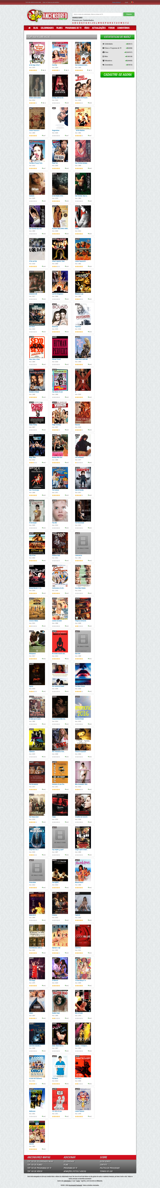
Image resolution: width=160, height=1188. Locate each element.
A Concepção (33, 523)
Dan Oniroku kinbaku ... (82, 163)
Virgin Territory (56, 425)
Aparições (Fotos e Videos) (75, 1171)
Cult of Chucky (79, 490)
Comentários (123, 28)
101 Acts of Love (57, 1111)
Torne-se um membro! (53, 2)
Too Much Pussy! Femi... (36, 163)
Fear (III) (54, 523)
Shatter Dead (56, 1013)
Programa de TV (70, 1168)
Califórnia (32, 751)
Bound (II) (55, 326)
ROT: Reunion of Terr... (58, 751)
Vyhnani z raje (56, 948)
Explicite (77, 915)
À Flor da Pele (33, 261)
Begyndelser (55, 130)
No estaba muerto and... (59, 653)
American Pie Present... (81, 98)
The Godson (55, 490)
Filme (66, 1165)
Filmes (59, 28)
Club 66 (31, 1144)
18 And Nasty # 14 (80, 980)
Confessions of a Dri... (58, 588)
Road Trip (55, 163)
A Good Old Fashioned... (36, 1078)
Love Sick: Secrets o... (35, 1046)
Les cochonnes (79, 457)
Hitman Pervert (56, 359)
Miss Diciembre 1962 (81, 784)
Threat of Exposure (80, 751)
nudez (78, 1181)
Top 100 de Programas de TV (39, 1168)
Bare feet (77, 653)
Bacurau (77, 425)
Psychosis (78, 326)
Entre (44, 2)
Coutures (31, 196)
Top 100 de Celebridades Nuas (40, 1161)
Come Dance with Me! (81, 359)
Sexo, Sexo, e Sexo (34, 359)
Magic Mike (32, 457)
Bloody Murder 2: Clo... (35, 588)
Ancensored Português (75, 1185)
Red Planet (78, 1078)
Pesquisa (129, 14)
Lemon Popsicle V (34, 130)
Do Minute (55, 980)
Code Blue (78, 948)
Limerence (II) (33, 294)
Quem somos (105, 1161)
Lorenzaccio (78, 555)
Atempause (32, 653)
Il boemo (54, 915)
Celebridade (69, 1161)
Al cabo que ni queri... (35, 719)
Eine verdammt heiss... (81, 65)
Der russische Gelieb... (58, 686)
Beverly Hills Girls (57, 457)
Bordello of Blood (34, 392)
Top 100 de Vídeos (34, 1171)
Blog (35, 28)
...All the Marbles (80, 130)
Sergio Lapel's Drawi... (81, 849)
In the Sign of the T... (35, 65)
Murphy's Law (79, 294)
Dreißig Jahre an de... (58, 98)
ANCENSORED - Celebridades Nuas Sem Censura (47, 16)
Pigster (31, 686)
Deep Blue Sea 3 (34, 849)
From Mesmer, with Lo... (36, 948)
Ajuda (126, 2)
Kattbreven (32, 1111)
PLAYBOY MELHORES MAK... (60, 228)
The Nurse (55, 1078)
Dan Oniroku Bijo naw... (36, 228)
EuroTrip (54, 65)
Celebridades (47, 28)
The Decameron (33, 784)
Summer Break (79, 719)
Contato (103, 1165)
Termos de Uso (106, 1171)
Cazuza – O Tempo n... (81, 1046)
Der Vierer (32, 326)
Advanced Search (77, 17)
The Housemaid (79, 523)
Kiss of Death (79, 1013)
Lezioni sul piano (57, 621)
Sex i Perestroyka (34, 490)
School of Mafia (33, 621)
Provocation (32, 882)
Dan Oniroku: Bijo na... (81, 196)
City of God (32, 555)
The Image (32, 980)
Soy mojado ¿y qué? (58, 849)
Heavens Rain (56, 555)
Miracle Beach (79, 882)
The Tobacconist (33, 817)
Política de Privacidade (110, 1168)
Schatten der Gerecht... (81, 817)
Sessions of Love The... (58, 784)
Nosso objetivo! (116, 2)
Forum (111, 28)
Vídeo (86, 28)
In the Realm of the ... (58, 196)
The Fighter (55, 882)
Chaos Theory (33, 425)
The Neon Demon (80, 686)
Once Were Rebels (80, 588)
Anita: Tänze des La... (58, 1046)
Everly (77, 228)
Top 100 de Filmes (34, 1165)
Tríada (54, 817)
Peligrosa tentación (80, 621)
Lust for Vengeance (57, 294)
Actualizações (99, 28)
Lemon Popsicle (79, 1111)
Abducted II (32, 915)
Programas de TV (73, 28)
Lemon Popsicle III (80, 261)
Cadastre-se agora (117, 75)
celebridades (67, 1181)
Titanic (31, 1013)
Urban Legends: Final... (58, 261)
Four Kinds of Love (57, 392)
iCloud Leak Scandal (35, 98)
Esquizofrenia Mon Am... (59, 719)
